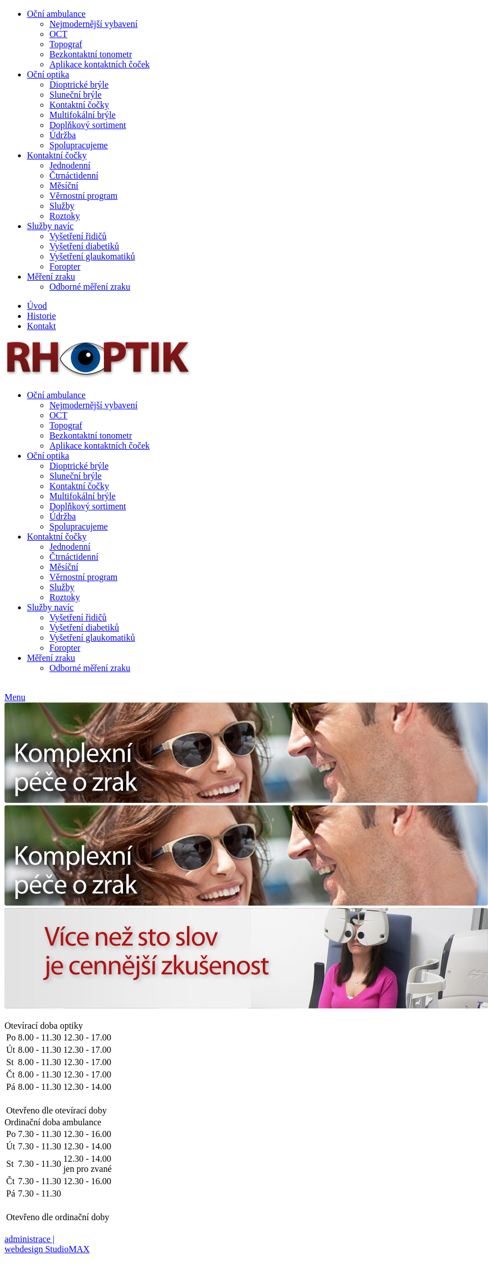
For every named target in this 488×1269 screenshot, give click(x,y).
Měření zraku (51, 276)
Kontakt (41, 326)
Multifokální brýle (82, 115)
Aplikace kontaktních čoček (99, 64)
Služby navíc (50, 226)
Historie (41, 316)
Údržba (62, 135)
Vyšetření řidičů (78, 236)
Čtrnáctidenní (73, 175)
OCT (58, 34)
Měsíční (64, 185)
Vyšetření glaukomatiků (92, 256)
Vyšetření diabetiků (84, 246)
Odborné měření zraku (89, 286)
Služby (61, 206)
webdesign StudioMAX (47, 1249)
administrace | (29, 1239)
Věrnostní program (83, 195)
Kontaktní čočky (79, 104)
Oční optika (48, 74)
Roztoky (64, 216)
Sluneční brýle (75, 94)
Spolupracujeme (78, 145)
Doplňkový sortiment (87, 125)
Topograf (65, 44)
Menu (14, 697)
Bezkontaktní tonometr (90, 54)
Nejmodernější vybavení (93, 24)
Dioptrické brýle (78, 84)
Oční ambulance (56, 14)
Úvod (37, 306)
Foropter (64, 266)
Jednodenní (69, 165)
